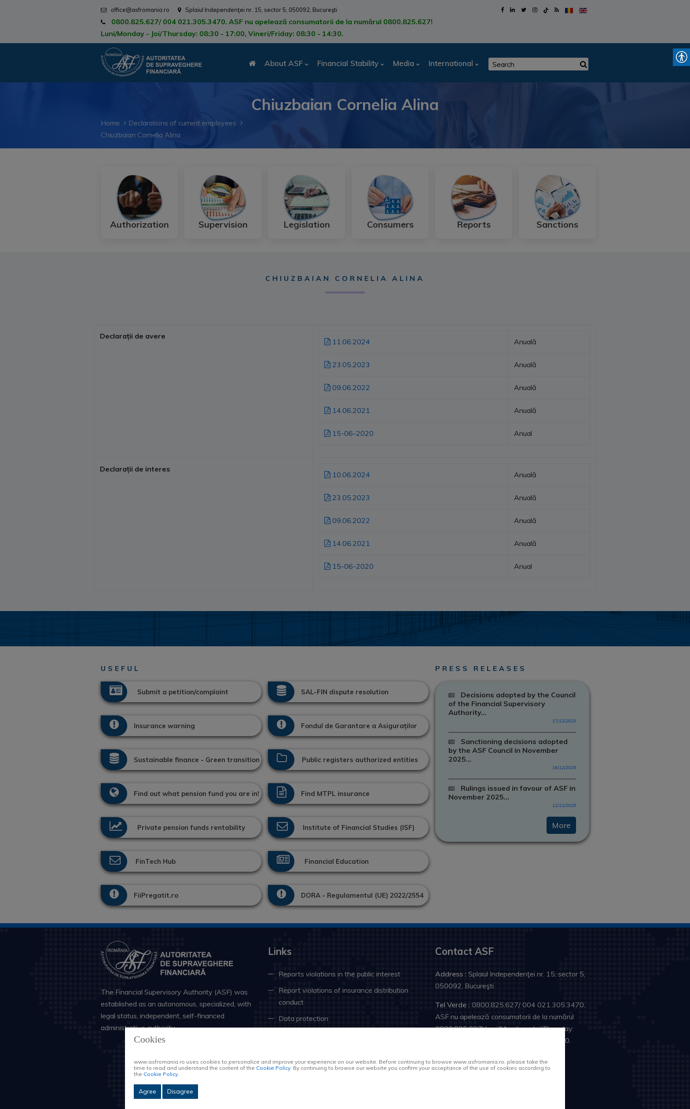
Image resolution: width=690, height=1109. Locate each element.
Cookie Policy (273, 1068)
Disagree (180, 1091)
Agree (147, 1091)
